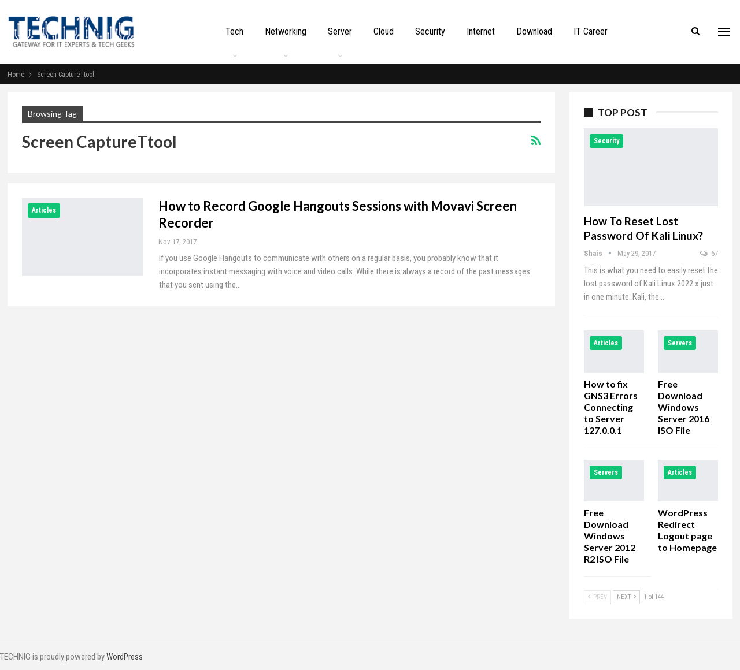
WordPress (124, 657)
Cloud (383, 31)
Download (534, 31)
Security (430, 31)
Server (340, 31)
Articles (44, 210)
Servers (680, 343)
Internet (481, 31)
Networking (285, 31)
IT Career (591, 31)
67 (709, 253)
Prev (597, 597)
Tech (234, 31)
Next (626, 597)
